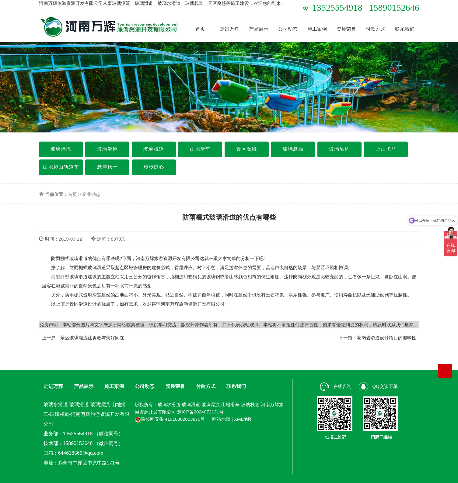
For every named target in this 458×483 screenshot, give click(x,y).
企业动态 (91, 194)
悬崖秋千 (107, 167)
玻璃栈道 (153, 149)
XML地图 (243, 419)
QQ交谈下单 (378, 386)
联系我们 (404, 29)
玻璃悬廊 (293, 149)
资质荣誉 (346, 29)
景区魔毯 (246, 149)
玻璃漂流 (61, 149)
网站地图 (221, 419)
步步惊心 (153, 167)
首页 (200, 29)
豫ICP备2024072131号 (200, 411)
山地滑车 (200, 149)
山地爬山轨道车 (61, 167)
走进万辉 (229, 29)
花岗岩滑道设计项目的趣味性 (386, 337)
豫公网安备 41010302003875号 (170, 419)
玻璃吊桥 (339, 149)
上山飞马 (386, 149)
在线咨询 (335, 386)
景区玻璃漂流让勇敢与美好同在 (92, 337)
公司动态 (288, 29)
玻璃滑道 (107, 149)
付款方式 (375, 29)
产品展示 (258, 29)
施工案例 (317, 29)
